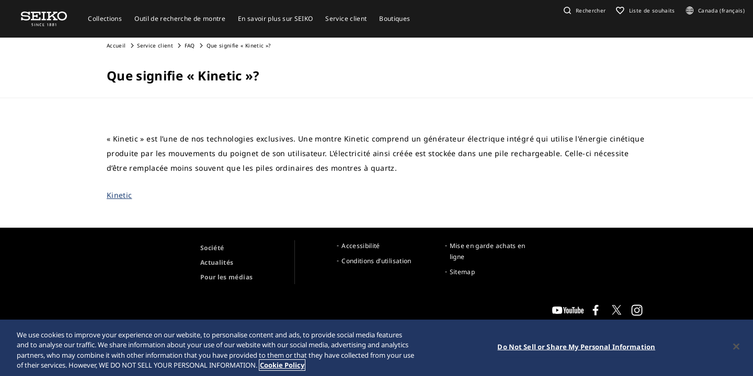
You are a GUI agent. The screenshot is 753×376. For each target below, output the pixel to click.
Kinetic (119, 195)
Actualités (217, 262)
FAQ (190, 45)
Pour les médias (226, 277)
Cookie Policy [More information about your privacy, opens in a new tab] (282, 365)
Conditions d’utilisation (376, 260)
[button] (583, 10)
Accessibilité (360, 245)
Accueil (116, 45)
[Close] (736, 346)
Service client (155, 45)
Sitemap (462, 271)
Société (212, 247)
